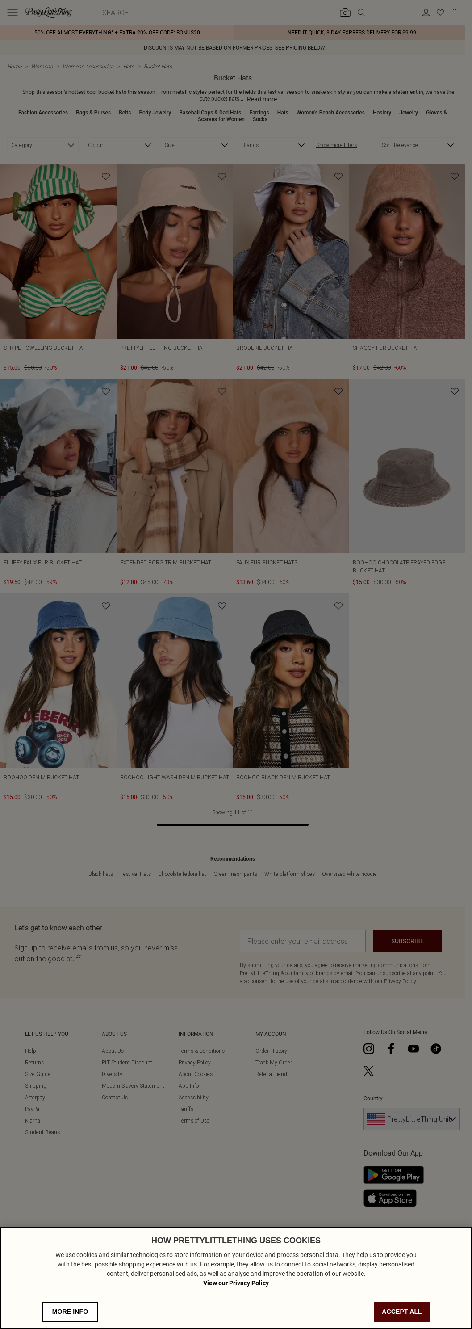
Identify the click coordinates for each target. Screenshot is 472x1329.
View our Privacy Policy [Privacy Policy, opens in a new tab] (236, 1283)
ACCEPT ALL (402, 1311)
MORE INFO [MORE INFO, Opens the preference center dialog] (70, 1311)
